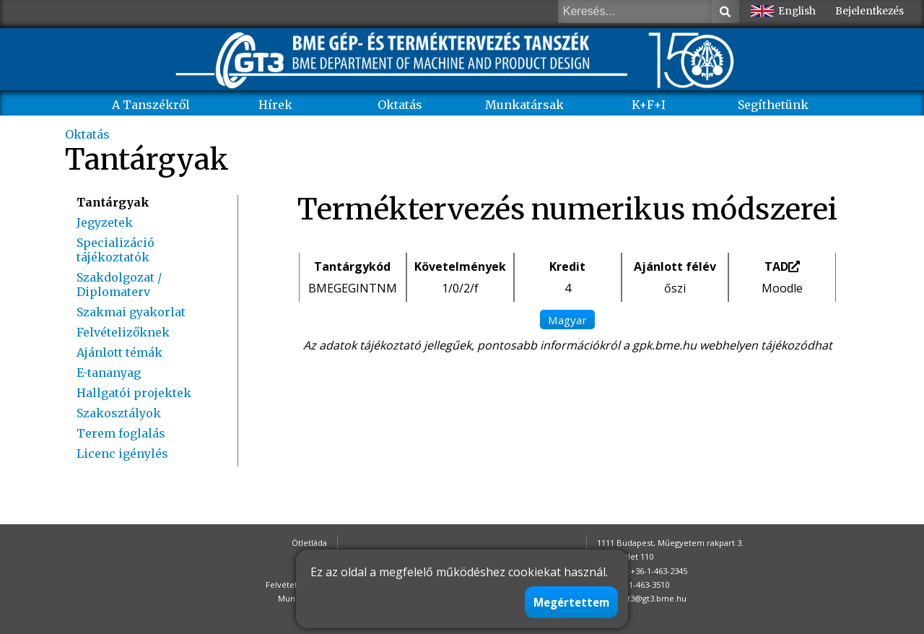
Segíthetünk (773, 104)
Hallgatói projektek (134, 393)
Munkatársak (524, 104)
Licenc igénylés (122, 453)
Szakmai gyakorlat (131, 312)
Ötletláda (309, 542)
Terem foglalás (121, 433)
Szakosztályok (119, 413)
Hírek (275, 104)
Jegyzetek (105, 222)
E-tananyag (109, 372)
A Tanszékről (151, 104)
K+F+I (649, 104)
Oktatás (400, 104)
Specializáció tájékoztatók (115, 249)
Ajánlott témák (119, 352)
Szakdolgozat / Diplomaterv (119, 284)
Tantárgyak (113, 202)
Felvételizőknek (123, 332)
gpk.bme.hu (664, 345)
